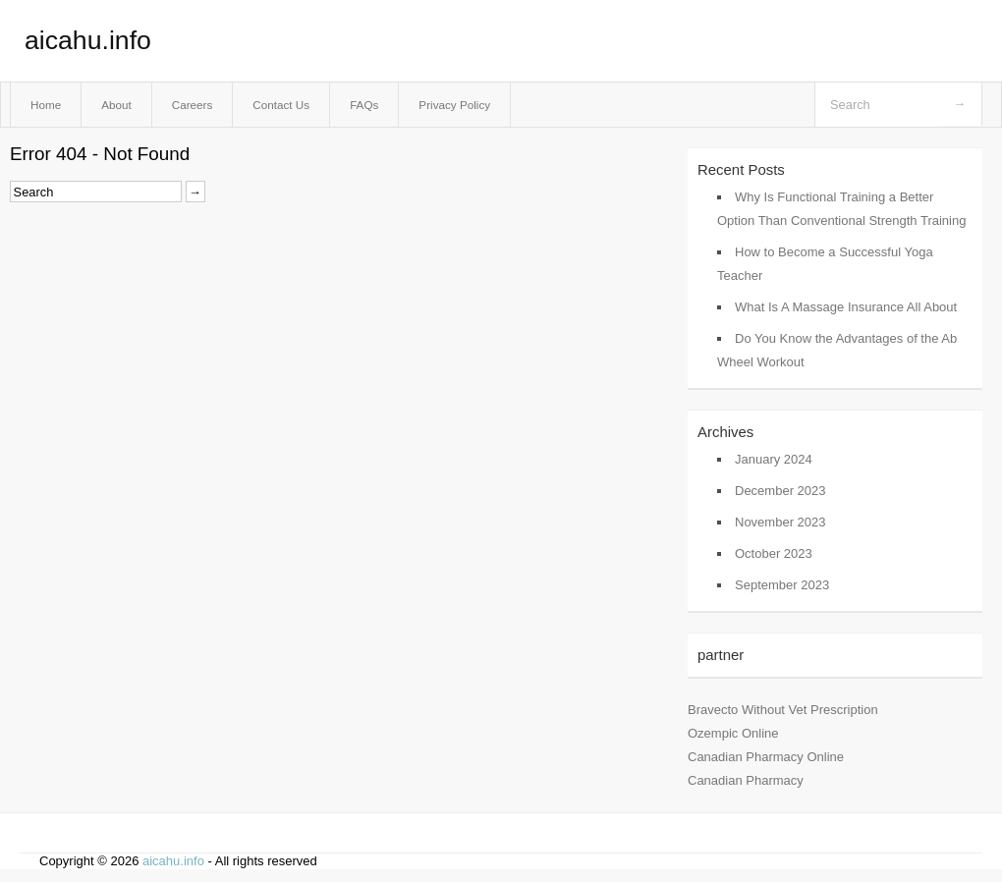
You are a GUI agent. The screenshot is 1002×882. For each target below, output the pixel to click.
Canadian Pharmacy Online (766, 756)
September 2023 (782, 585)
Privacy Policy (454, 104)
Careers (192, 104)
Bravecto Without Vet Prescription (783, 709)
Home (45, 104)
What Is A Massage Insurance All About (846, 307)
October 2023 (773, 553)
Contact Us (280, 104)
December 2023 (780, 490)
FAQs (364, 104)
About (116, 104)
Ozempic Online (733, 733)
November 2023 (780, 522)
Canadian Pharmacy (746, 780)
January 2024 (773, 459)
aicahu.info (88, 40)
